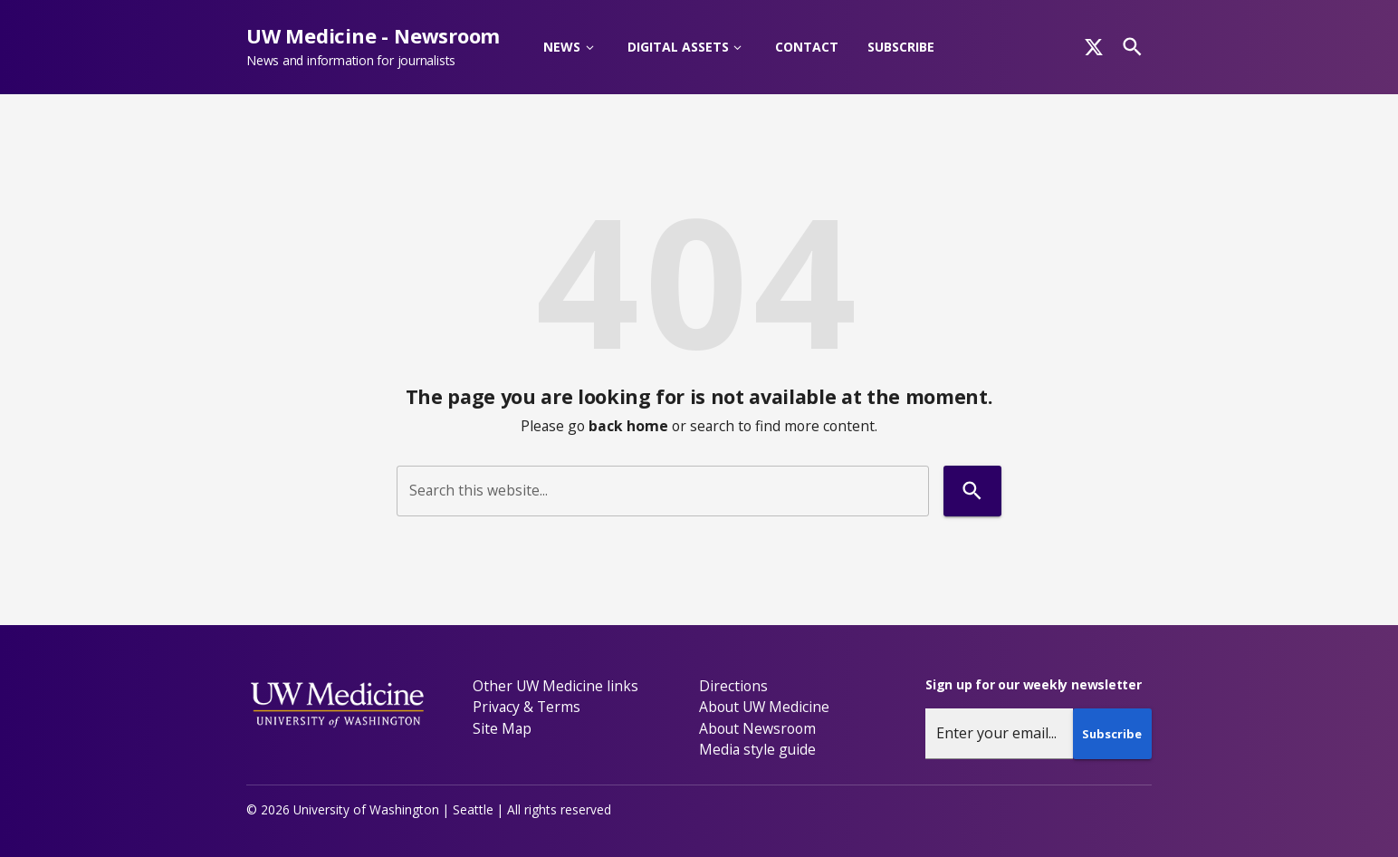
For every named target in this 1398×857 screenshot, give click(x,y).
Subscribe (900, 46)
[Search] (1132, 46)
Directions (733, 686)
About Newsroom (757, 728)
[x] (1094, 47)
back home (628, 426)
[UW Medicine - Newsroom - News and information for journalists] (380, 47)
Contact (806, 46)
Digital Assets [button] (678, 46)
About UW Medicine (764, 707)
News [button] (561, 46)
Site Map (502, 728)
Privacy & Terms (526, 707)
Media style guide (757, 749)
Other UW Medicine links (555, 686)
